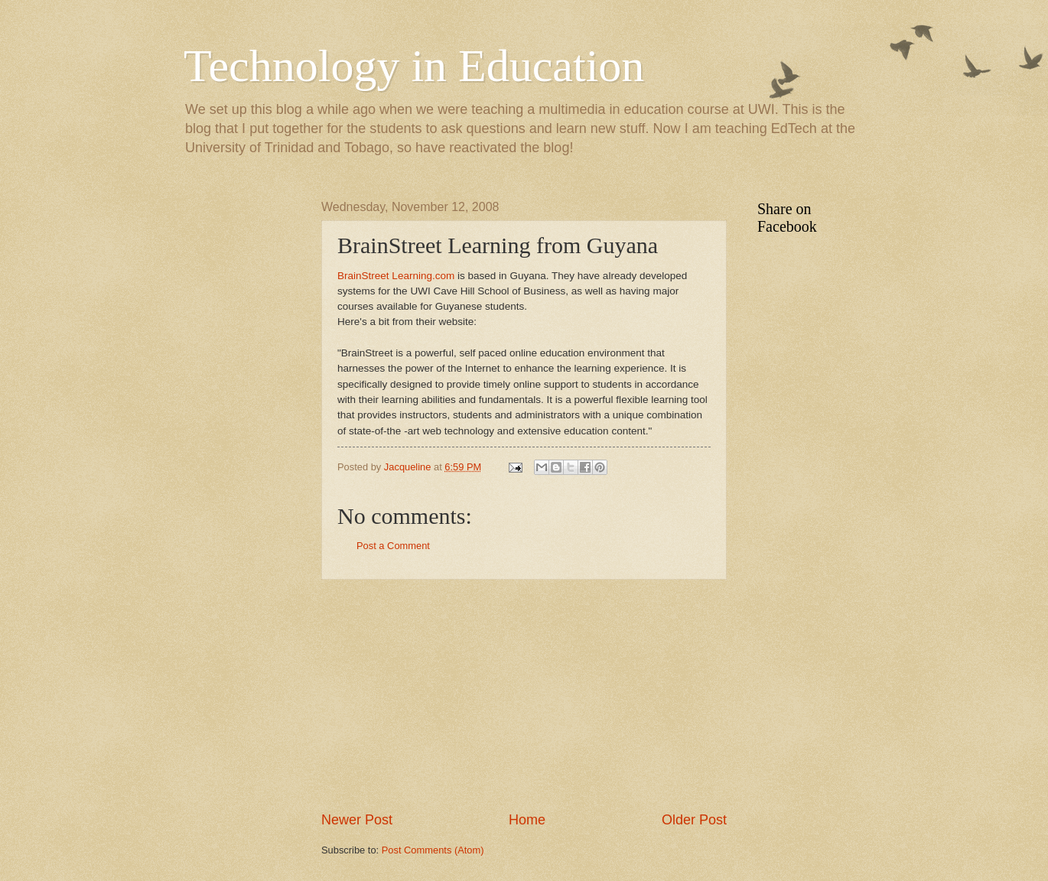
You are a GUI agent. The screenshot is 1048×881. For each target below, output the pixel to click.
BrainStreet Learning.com (395, 275)
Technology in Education (414, 66)
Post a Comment (393, 545)
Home (527, 819)
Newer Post (356, 819)
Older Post (694, 819)
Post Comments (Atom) (433, 850)
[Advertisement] (524, 695)
